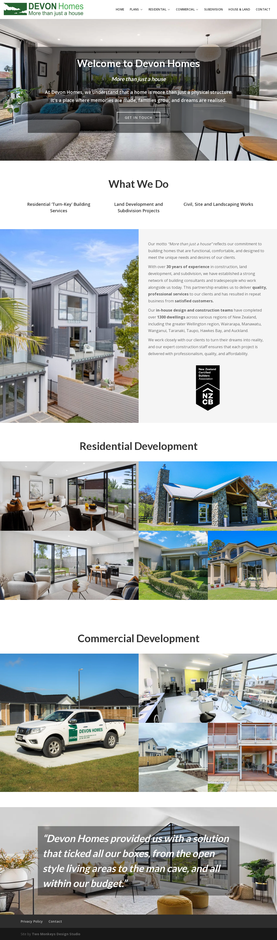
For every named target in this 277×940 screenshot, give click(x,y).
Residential (159, 9)
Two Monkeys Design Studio (56, 934)
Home (120, 9)
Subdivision (213, 9)
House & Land (239, 9)
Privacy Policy (32, 921)
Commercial (187, 9)
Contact (263, 9)
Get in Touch (138, 117)
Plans (136, 9)
